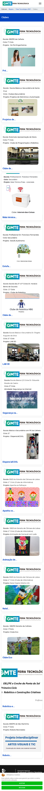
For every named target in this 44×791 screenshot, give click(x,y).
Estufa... (7, 266)
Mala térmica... (10, 217)
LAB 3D (6, 364)
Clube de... (8, 168)
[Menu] (40, 4)
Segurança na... (10, 413)
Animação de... (10, 559)
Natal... (6, 608)
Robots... (7, 755)
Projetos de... (9, 119)
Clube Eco (7, 657)
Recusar (22, 787)
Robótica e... (9, 706)
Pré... (5, 70)
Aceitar (22, 783)
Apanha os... (9, 510)
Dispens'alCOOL (10, 462)
